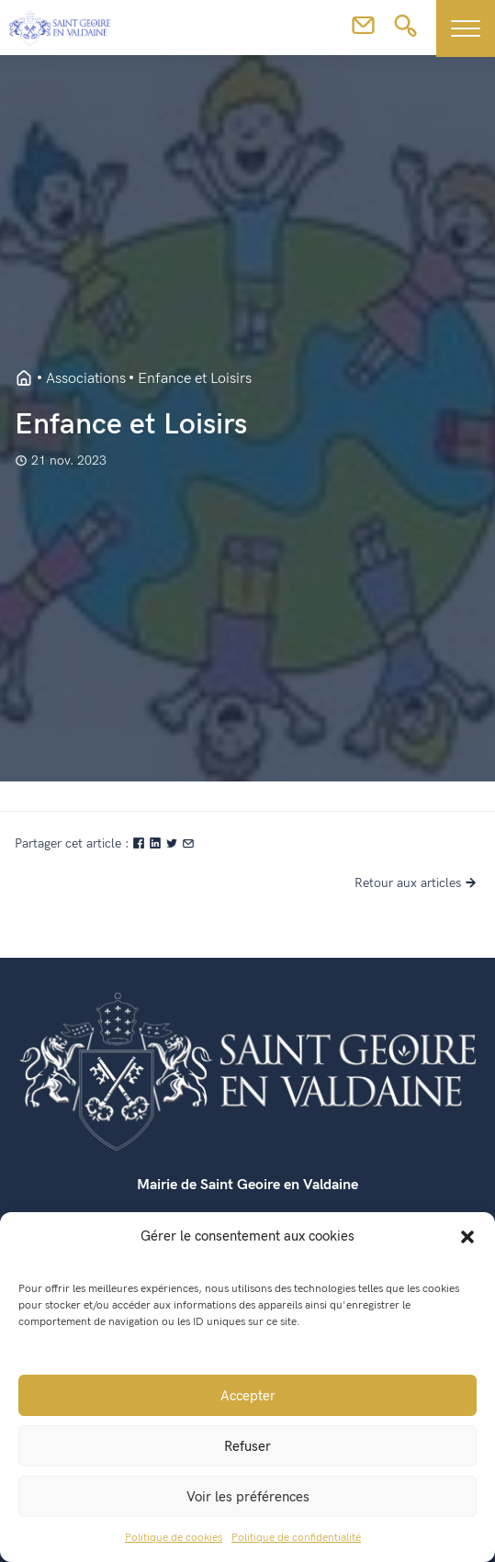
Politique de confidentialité (296, 1538)
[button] (467, 1236)
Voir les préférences (247, 1497)
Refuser (247, 1446)
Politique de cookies (173, 1538)
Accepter (248, 1396)
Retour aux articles (417, 882)
